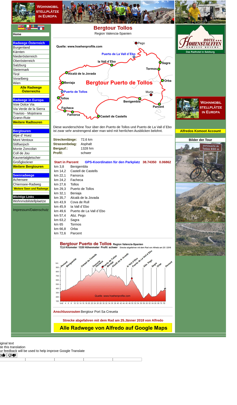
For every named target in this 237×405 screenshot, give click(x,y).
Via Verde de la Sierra (29, 109)
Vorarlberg (20, 78)
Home (17, 34)
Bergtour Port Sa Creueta (99, 311)
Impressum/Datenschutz (31, 210)
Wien (17, 83)
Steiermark (21, 69)
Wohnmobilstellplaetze (29, 201)
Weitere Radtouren (27, 122)
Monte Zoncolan (25, 149)
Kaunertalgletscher (26, 157)
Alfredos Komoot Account (200, 131)
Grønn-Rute (21, 118)
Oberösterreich (24, 61)
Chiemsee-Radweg (27, 184)
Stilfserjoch (21, 144)
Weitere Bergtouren (28, 166)
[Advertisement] (31, 266)
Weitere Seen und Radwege (31, 188)
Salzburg (19, 65)
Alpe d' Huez (22, 135)
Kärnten (19, 52)
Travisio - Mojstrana (27, 113)
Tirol (16, 74)
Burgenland (21, 47)
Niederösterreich (25, 56)
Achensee (20, 180)
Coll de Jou (21, 153)
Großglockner (23, 162)
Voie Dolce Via (23, 104)
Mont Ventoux (23, 140)
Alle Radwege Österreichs (31, 89)
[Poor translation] (12, 355)
